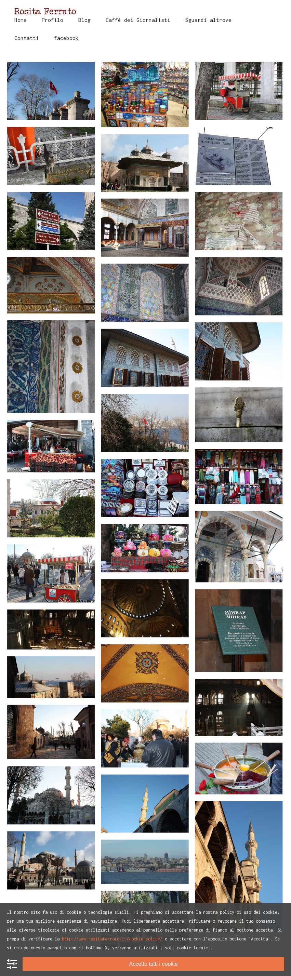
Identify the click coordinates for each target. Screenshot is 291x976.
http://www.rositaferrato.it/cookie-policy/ (112, 938)
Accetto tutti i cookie (153, 964)
